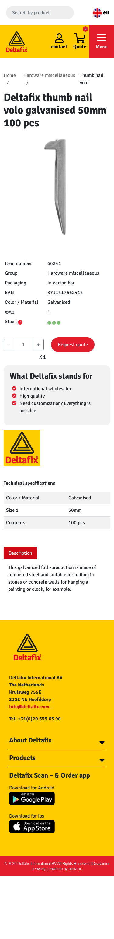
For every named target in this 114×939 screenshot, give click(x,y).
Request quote (73, 345)
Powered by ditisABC (65, 869)
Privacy (39, 869)
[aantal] (23, 344)
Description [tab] (20, 553)
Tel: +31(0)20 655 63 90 (35, 719)
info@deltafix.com (29, 707)
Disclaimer (100, 863)
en (101, 12)
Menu (101, 41)
